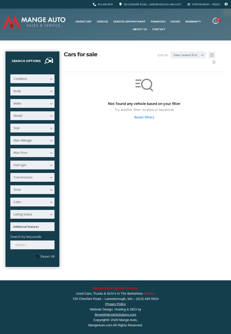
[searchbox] (33, 226)
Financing (158, 21)
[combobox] (32, 78)
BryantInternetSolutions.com (115, 314)
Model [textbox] (17, 116)
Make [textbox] (17, 103)
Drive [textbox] (17, 189)
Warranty (193, 21)
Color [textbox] (17, 202)
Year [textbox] (16, 128)
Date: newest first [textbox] (185, 55)
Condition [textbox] (20, 79)
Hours (175, 21)
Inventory (84, 21)
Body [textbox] (17, 91)
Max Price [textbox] (20, 152)
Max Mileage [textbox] (22, 140)
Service (102, 21)
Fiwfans (149, 293)
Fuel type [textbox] (19, 165)
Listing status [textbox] (22, 214)
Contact (159, 29)
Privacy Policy (115, 304)
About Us (140, 29)
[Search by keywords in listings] (32, 244)
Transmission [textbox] (23, 177)
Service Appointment (129, 21)
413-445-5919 (105, 4)
